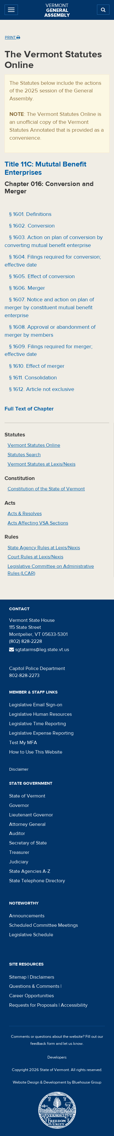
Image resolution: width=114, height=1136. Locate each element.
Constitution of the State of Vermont (46, 489)
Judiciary (18, 862)
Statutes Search (24, 455)
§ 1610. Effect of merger (36, 366)
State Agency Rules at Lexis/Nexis (44, 548)
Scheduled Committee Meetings (43, 925)
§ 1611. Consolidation (32, 377)
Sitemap (17, 977)
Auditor (17, 833)
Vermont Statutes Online (34, 445)
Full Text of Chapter (29, 408)
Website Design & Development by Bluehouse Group (57, 1082)
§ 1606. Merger (26, 288)
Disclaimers (42, 977)
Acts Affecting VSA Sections (38, 523)
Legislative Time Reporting (37, 724)
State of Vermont (27, 796)
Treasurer (19, 852)
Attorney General (27, 824)
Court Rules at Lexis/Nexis (35, 557)
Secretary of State (28, 843)
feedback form (42, 1043)
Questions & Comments (34, 986)
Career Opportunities (31, 996)
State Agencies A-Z (29, 871)
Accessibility (74, 1005)
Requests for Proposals (33, 1005)
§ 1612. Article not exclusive (41, 389)
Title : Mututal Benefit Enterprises (45, 168)
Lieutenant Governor (31, 815)
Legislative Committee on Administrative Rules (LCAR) (51, 569)
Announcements (26, 916)
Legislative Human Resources (40, 714)
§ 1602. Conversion (31, 225)
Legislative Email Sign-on (35, 705)
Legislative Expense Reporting (41, 733)
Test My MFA (23, 743)
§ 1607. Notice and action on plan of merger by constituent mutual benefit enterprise (49, 307)
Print (12, 37)
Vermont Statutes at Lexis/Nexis (41, 464)
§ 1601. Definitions (29, 214)
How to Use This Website (35, 752)
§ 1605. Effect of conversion (41, 276)
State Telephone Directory (37, 881)
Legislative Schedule (31, 935)
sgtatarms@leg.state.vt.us (39, 650)
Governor (19, 805)
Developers (57, 1057)
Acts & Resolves (25, 514)
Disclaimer (19, 769)
